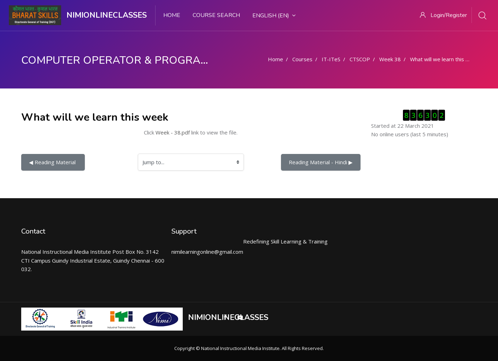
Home (171, 15)
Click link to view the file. (191, 132)
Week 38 (390, 59)
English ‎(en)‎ (273, 15)
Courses (302, 59)
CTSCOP (360, 59)
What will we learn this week (444, 59)
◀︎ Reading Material (53, 162)
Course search (216, 15)
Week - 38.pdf (173, 132)
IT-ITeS (331, 59)
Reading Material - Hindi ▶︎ (321, 162)
